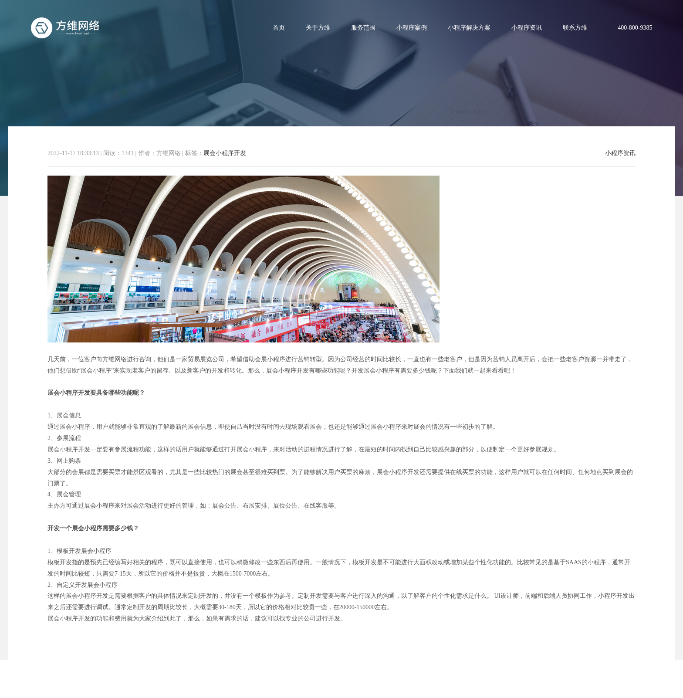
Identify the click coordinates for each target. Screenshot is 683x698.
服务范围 (363, 27)
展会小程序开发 (224, 153)
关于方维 (318, 27)
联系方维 (575, 27)
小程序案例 (411, 27)
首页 (279, 27)
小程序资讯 (526, 27)
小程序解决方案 (469, 27)
